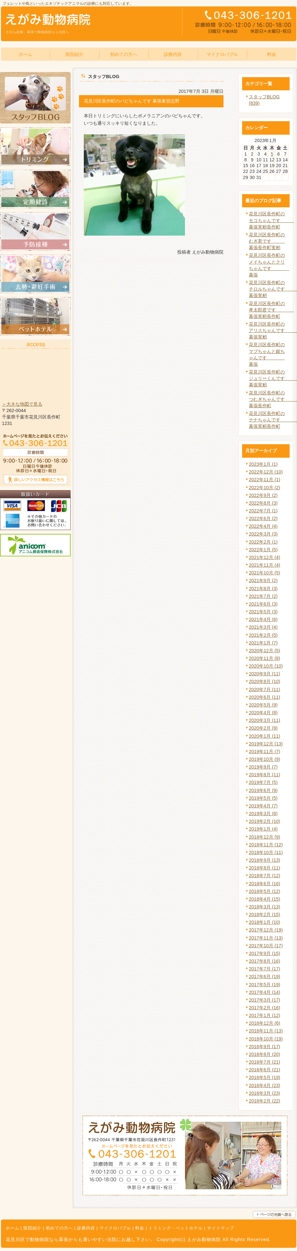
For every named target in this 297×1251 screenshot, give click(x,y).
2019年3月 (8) (263, 813)
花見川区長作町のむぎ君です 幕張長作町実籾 (267, 241)
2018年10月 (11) (266, 852)
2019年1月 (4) (263, 829)
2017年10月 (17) (266, 945)
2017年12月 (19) (266, 929)
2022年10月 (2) (264, 487)
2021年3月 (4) (263, 627)
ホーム (12, 1228)
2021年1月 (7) (263, 642)
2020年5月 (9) (263, 704)
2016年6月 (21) (264, 1069)
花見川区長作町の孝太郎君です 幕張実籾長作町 (271, 310)
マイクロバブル (115, 1228)
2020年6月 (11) (264, 697)
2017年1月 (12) (264, 1015)
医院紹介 (32, 1228)
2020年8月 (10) (264, 681)
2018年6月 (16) (264, 883)
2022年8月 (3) (263, 503)
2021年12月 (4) (264, 557)
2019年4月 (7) (263, 805)
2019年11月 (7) (264, 751)
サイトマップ (220, 1228)
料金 (139, 1228)
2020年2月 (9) (263, 728)
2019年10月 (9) (264, 759)
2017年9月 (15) (264, 953)
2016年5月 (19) (264, 1077)
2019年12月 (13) (266, 743)
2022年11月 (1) (264, 479)
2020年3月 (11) (264, 720)
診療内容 (86, 1228)
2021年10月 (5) (264, 572)
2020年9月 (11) (264, 673)
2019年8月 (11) (264, 774)
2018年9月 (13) (264, 860)
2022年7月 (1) (263, 510)
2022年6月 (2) (263, 518)
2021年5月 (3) (263, 611)
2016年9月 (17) (264, 1046)
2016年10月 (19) (266, 1038)
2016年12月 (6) (264, 1023)
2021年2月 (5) (263, 635)
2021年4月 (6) (263, 619)
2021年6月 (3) (263, 604)
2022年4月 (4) (263, 526)
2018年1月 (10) (264, 922)
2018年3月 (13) (264, 906)
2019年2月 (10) (264, 821)
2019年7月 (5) (263, 782)
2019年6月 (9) (263, 790)
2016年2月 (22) (264, 1100)
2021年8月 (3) (263, 588)
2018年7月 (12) (264, 875)
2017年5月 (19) (264, 984)
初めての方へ (59, 1228)
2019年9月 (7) (263, 767)
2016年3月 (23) (264, 1093)
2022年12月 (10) (266, 471)
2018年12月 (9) (264, 837)
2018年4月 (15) (264, 899)
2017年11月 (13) (266, 938)
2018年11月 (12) (266, 844)
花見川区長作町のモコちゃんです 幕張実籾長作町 (271, 220)
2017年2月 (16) (264, 1007)
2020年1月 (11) (264, 736)
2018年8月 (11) (264, 867)
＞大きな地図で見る (22, 404)
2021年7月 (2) (263, 596)
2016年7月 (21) (264, 1062)
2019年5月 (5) (263, 798)
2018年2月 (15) (264, 914)
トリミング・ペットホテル (176, 1228)
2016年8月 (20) (264, 1054)
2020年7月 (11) (264, 689)
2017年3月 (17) (264, 1000)
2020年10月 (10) (266, 666)
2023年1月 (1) (263, 464)
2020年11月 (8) (264, 658)
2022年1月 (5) (263, 549)
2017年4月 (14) (264, 992)
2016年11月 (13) (266, 1030)
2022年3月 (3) (263, 533)
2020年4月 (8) (263, 712)
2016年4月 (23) (264, 1085)
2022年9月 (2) (263, 495)
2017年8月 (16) (264, 961)
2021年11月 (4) (264, 565)
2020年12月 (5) (264, 650)
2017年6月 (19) (264, 976)
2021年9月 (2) (263, 580)
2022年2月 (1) (263, 541)
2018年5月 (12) (264, 891)
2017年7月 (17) (264, 968)
